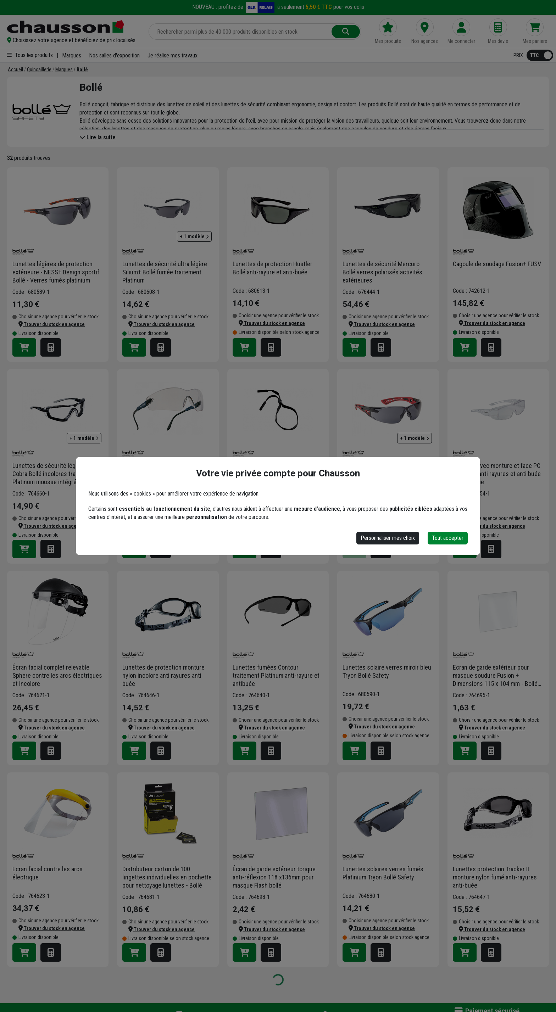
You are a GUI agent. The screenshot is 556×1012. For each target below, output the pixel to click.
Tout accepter (447, 538)
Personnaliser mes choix (388, 538)
